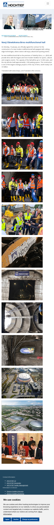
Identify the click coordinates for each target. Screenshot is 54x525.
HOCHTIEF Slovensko (14, 483)
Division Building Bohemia (15, 494)
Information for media (9, 35)
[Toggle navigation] (48, 3)
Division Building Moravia (15, 491)
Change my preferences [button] (30, 519)
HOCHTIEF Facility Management (17, 485)
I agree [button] (7, 519)
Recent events (23, 35)
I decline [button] (16, 519)
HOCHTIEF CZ (11, 481)
